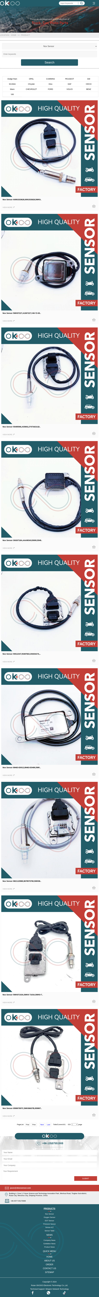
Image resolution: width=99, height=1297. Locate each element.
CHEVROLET (31, 89)
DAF (69, 84)
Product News (49, 1247)
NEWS (49, 1235)
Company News (49, 1240)
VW (12, 94)
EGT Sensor (49, 1221)
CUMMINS (50, 79)
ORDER (49, 1264)
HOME (13, 35)
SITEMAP (49, 1272)
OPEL (31, 79)
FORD (50, 89)
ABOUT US (49, 1261)
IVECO (89, 84)
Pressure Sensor (49, 1224)
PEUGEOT (69, 79)
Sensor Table (49, 1231)
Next (42, 1125)
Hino (50, 84)
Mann (12, 89)
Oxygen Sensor (49, 1217)
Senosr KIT (49, 1227)
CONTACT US (49, 1268)
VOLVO (70, 89)
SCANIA (12, 84)
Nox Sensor (49, 1214)
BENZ (88, 89)
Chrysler (31, 84)
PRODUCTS (49, 1209)
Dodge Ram (12, 79)
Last (48, 1125)
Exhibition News (50, 1244)
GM (88, 79)
